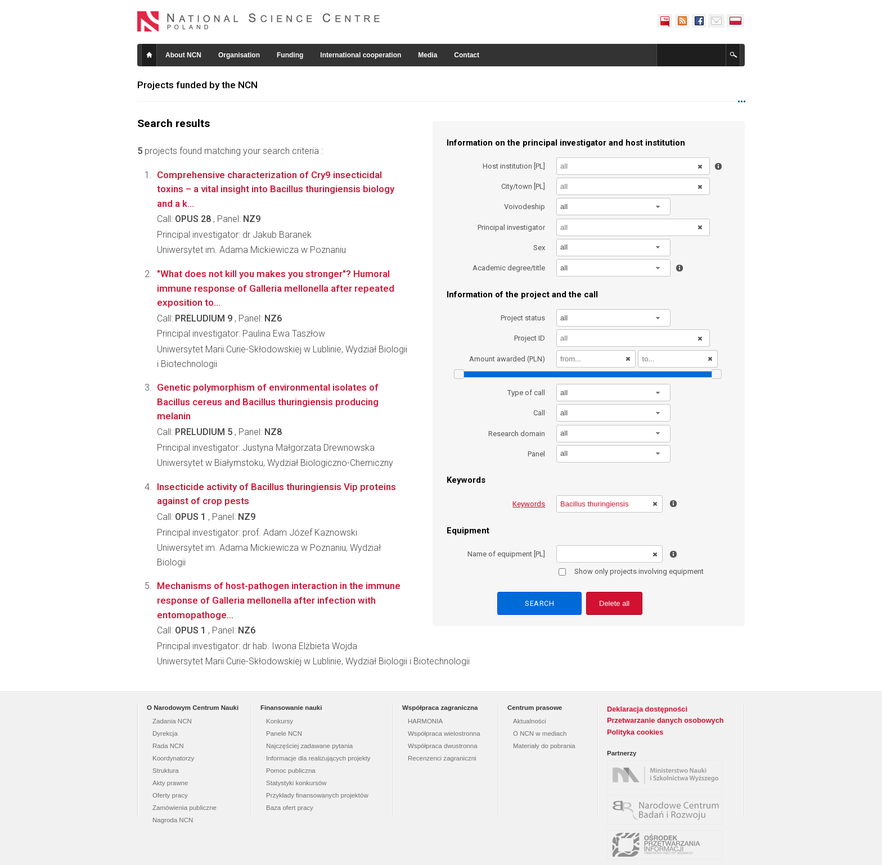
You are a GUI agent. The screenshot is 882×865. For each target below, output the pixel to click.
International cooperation (360, 55)
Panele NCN (284, 733)
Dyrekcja (165, 733)
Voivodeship (524, 206)
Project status (523, 318)
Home (149, 55)
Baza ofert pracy (289, 807)
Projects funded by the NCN (197, 84)
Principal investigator (511, 227)
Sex (539, 247)
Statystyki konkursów (296, 783)
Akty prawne (170, 783)
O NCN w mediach (539, 733)
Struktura (165, 770)
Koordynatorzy (173, 758)
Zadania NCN (172, 721)
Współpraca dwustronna (443, 745)
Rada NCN (168, 745)
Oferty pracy (170, 795)
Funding (290, 55)
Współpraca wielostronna (444, 733)
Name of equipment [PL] (506, 554)
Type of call (526, 392)
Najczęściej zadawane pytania (309, 745)
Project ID (529, 338)
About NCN (183, 55)
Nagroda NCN (172, 820)
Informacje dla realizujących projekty (318, 758)
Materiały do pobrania (544, 745)
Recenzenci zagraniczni (442, 758)
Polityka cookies (635, 732)
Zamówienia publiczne (184, 807)
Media (427, 55)
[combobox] (613, 206)
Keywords (528, 504)
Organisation (239, 55)
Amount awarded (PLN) (507, 359)
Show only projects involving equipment (631, 571)
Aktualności (529, 721)
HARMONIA (425, 721)
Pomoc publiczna (291, 770)
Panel (536, 454)
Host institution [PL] (514, 166)
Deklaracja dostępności (647, 709)
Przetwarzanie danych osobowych (665, 720)
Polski (736, 21)
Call (539, 413)
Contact (466, 55)
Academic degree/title (508, 268)
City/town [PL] (523, 186)
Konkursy (279, 721)
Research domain (516, 433)
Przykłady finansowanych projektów (317, 795)
